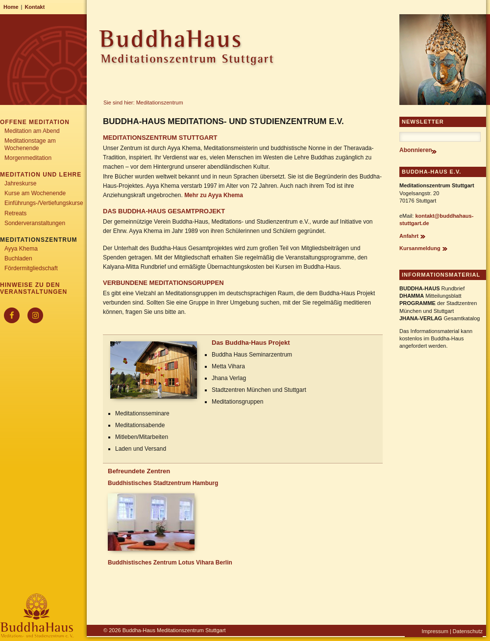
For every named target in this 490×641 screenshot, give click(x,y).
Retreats (15, 213)
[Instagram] (35, 315)
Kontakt (34, 7)
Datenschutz (468, 631)
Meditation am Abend (32, 131)
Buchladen (18, 258)
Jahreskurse (20, 183)
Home (11, 7)
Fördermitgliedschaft (31, 268)
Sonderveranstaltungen (34, 223)
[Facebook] (12, 315)
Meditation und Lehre (40, 174)
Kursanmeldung (420, 248)
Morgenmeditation (27, 157)
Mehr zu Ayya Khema (213, 195)
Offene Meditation (35, 122)
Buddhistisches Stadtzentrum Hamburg (163, 483)
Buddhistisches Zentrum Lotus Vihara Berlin (170, 562)
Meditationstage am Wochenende (30, 144)
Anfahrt (408, 236)
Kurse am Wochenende (35, 193)
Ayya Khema (21, 248)
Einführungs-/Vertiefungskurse (43, 203)
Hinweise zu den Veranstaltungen (33, 288)
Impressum (434, 631)
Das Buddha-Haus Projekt (251, 342)
